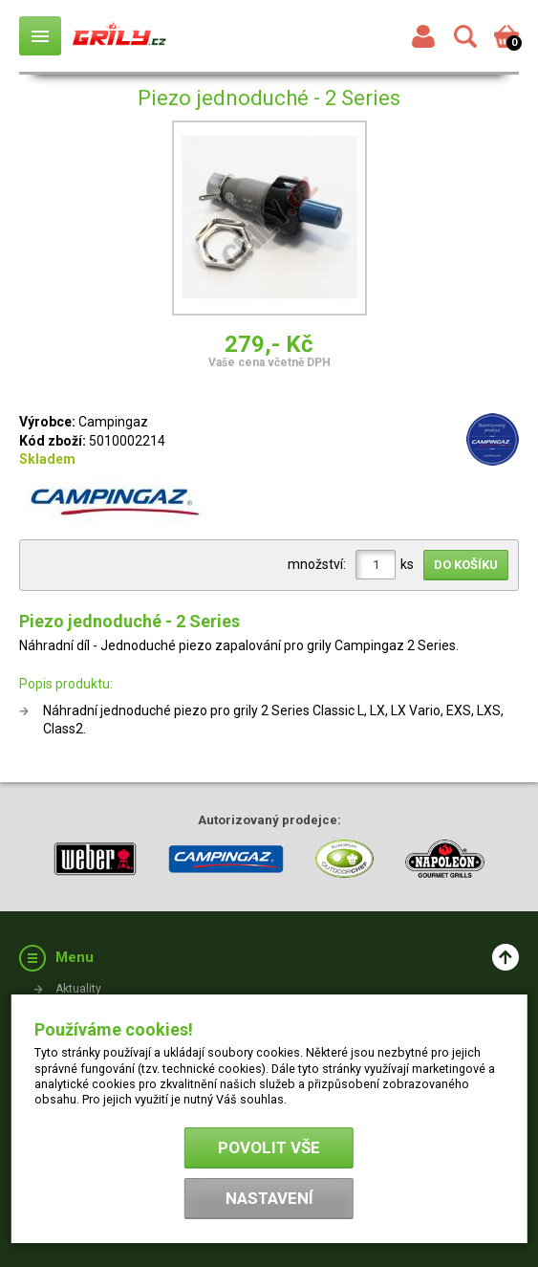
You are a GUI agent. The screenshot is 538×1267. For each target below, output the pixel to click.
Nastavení (269, 1198)
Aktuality (78, 988)
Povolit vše (269, 1147)
